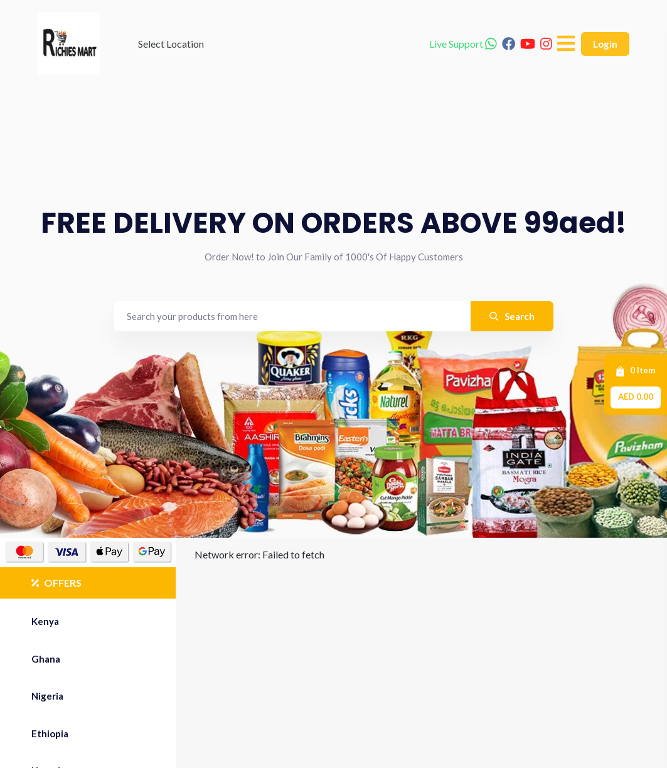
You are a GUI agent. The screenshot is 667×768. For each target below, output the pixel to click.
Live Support (463, 43)
